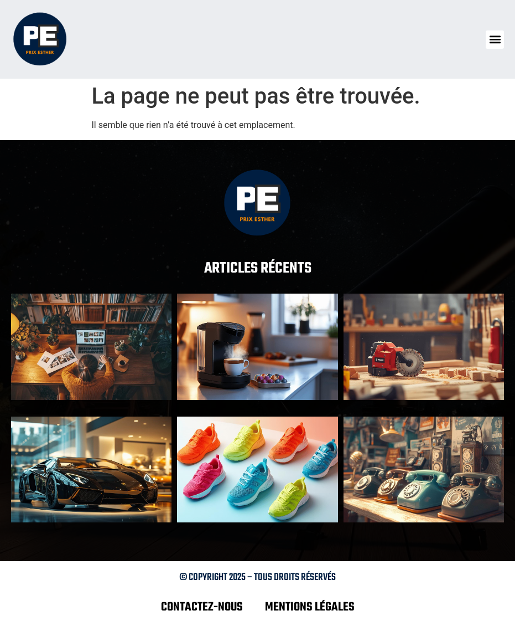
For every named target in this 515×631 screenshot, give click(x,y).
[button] (495, 39)
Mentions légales (310, 607)
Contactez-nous (202, 607)
